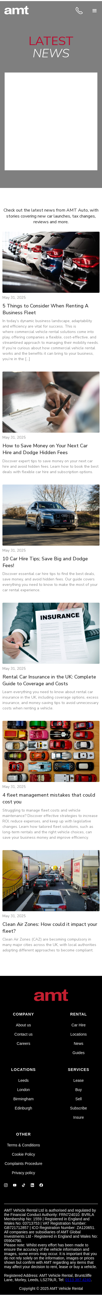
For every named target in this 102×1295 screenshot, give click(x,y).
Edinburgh (23, 1108)
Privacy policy (23, 1173)
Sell (78, 1099)
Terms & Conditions (23, 1145)
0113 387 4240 (78, 1280)
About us (23, 1025)
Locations (78, 1034)
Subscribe (78, 1108)
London (23, 1089)
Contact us (23, 1034)
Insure (78, 1117)
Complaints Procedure (23, 1163)
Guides (79, 1053)
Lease (78, 1080)
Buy (78, 1089)
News (78, 1043)
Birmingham (23, 1099)
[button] (94, 10)
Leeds (23, 1080)
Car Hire (79, 1025)
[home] (16, 11)
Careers (23, 1043)
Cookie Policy (23, 1154)
